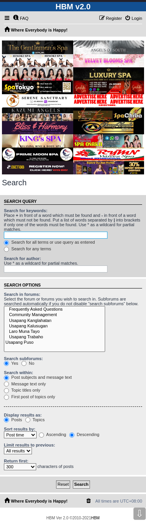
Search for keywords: (25, 210)
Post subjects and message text (38, 377)
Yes (11, 363)
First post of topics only (29, 396)
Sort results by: (19, 429)
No (27, 363)
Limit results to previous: (29, 445)
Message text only (25, 384)
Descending (84, 434)
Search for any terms (27, 248)
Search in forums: (22, 294)
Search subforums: (23, 358)
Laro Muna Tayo (54, 331)
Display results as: (23, 415)
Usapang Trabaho (54, 337)
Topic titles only (22, 390)
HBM (95, 518)
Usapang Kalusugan (54, 326)
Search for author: (22, 258)
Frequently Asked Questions (54, 309)
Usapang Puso (54, 342)
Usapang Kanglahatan (54, 321)
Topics (35, 419)
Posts (13, 419)
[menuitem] (20, 18)
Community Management (54, 315)
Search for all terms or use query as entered (49, 242)
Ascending (52, 434)
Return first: (16, 461)
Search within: (18, 372)
